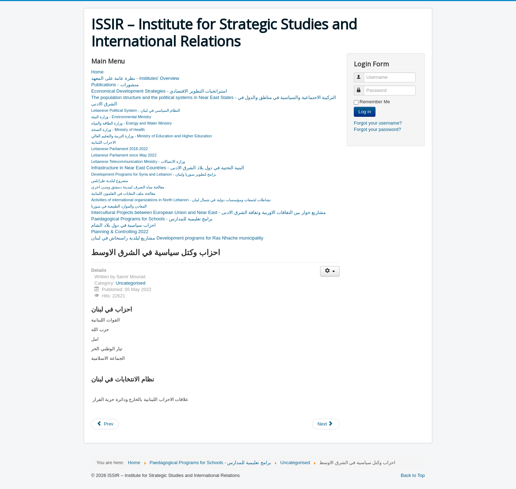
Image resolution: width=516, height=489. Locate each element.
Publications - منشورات (115, 84)
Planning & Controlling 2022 (119, 231)
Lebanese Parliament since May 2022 (124, 155)
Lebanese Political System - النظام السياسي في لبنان (135, 110)
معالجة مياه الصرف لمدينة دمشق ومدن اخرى (127, 187)
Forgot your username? (378, 123)
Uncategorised (131, 283)
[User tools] (330, 271)
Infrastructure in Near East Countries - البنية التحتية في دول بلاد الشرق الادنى (167, 167)
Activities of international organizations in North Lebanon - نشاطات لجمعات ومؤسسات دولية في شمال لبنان (181, 200)
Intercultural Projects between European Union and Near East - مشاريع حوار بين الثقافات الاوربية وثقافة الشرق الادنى (208, 212)
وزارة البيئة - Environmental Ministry (121, 117)
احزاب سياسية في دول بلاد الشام (123, 225)
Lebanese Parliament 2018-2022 (119, 149)
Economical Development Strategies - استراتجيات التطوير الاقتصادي (159, 91)
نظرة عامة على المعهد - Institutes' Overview (135, 78)
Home (97, 72)
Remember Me (374, 101)
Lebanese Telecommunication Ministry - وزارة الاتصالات (138, 161)
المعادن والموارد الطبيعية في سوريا (119, 206)
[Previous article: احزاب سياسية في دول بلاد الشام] (105, 424)
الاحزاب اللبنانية (103, 142)
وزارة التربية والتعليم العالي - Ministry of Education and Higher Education (151, 136)
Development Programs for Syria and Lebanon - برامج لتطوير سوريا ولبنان (153, 174)
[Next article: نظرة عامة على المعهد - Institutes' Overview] (326, 424)
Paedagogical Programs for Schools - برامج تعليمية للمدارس (152, 218)
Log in (364, 111)
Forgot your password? (377, 129)
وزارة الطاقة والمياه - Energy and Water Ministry (131, 123)
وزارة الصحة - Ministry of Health (118, 129)
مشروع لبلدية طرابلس (109, 180)
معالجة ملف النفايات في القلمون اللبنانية (123, 193)
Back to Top (413, 475)
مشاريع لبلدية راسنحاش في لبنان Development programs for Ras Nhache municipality (177, 238)
